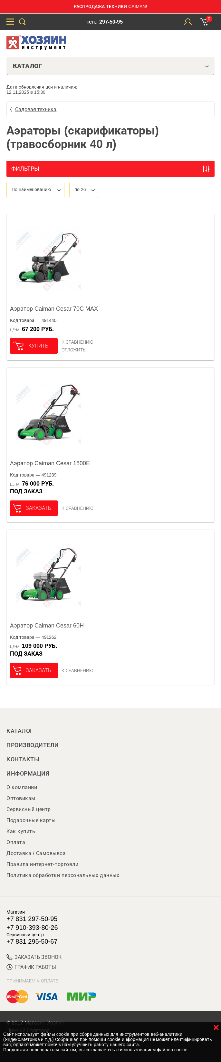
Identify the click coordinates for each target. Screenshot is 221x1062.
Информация (27, 773)
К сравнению (77, 342)
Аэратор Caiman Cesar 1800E (50, 463)
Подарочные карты (30, 820)
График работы (31, 967)
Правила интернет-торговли (42, 864)
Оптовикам (20, 798)
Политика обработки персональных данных (62, 875)
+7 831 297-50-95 (31, 918)
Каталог (20, 731)
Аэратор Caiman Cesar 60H (47, 625)
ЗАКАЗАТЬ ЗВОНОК (34, 957)
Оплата (15, 842)
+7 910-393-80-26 (32, 927)
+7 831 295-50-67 (31, 941)
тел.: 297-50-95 (105, 22)
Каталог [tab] (111, 66)
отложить (74, 349)
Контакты (22, 759)
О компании (21, 787)
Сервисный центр (28, 809)
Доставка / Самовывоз (35, 853)
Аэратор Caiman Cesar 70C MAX (54, 309)
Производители (32, 745)
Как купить (20, 831)
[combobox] (35, 190)
